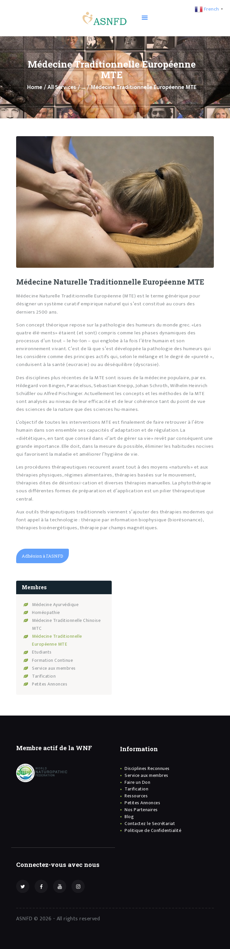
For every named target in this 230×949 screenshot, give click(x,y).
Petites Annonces (52, 683)
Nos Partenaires (141, 809)
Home (34, 87)
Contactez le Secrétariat (150, 822)
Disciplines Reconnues (147, 768)
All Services (61, 87)
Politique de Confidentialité (153, 829)
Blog (129, 816)
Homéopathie (47, 611)
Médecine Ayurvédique (57, 603)
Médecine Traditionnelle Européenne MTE (59, 639)
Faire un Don (137, 781)
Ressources (136, 795)
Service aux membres (55, 667)
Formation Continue (54, 659)
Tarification (45, 675)
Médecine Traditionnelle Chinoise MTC (59, 624)
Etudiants (43, 651)
